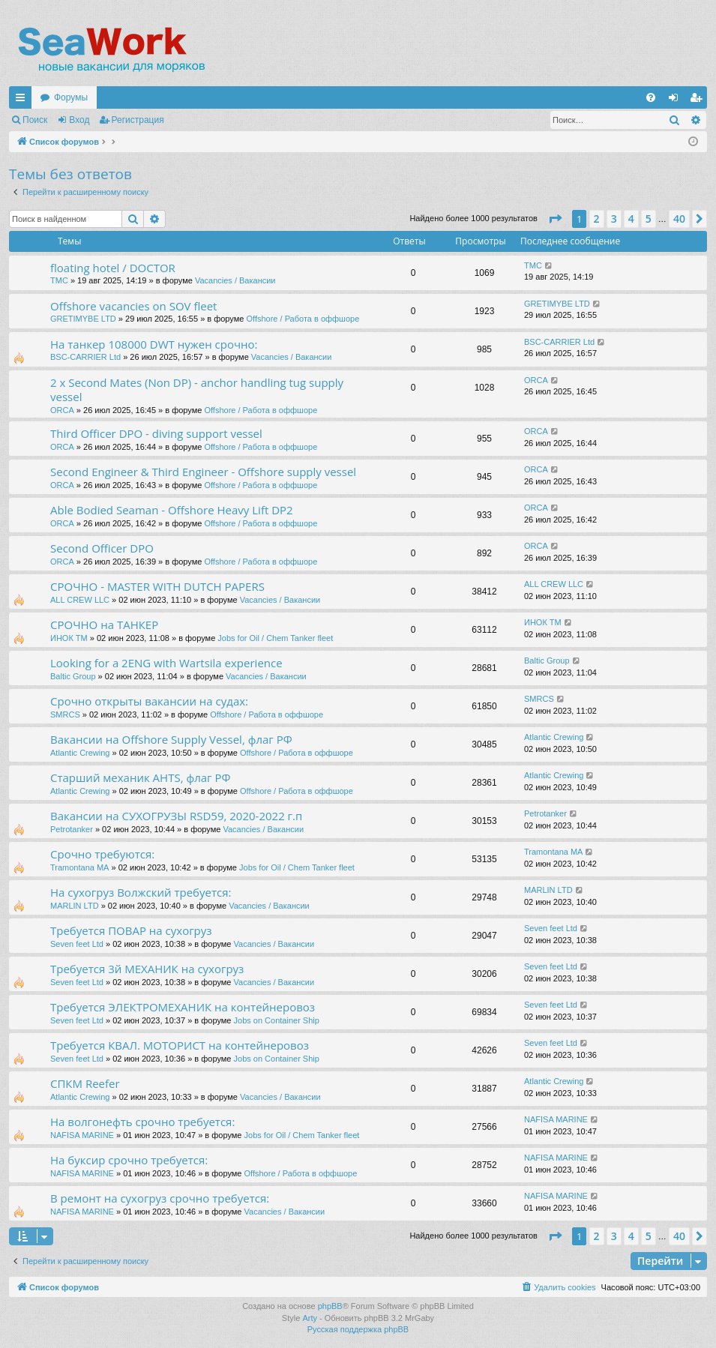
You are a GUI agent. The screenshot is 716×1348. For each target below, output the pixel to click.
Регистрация (138, 120)
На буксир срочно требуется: (129, 1159)
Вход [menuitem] (677, 100)
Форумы (71, 97)
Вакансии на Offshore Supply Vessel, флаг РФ (171, 739)
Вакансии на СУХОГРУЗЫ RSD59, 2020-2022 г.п (176, 815)
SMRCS (65, 714)
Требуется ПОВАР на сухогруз (131, 930)
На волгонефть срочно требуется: (142, 1121)
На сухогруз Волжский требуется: (140, 892)
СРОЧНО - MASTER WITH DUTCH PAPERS (157, 586)
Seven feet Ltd (76, 943)
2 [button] (597, 218)
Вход (79, 120)
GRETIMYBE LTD (83, 318)
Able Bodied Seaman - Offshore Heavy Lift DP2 (171, 509)
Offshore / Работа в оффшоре (302, 318)
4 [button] (631, 218)
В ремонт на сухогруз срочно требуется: (159, 1198)
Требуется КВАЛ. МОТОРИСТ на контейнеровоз (179, 1045)
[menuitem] (651, 97)
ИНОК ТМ (69, 638)
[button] (555, 219)
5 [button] (649, 218)
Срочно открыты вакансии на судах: (149, 700)
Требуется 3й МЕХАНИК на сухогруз (147, 968)
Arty (309, 1318)
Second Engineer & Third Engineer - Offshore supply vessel (203, 471)
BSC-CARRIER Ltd (85, 356)
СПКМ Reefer (85, 1083)
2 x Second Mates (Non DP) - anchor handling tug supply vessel (196, 389)
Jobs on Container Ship (276, 1020)
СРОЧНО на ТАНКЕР (104, 624)
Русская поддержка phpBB (358, 1329)
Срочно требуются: (102, 853)
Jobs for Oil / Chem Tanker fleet (275, 638)
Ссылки (23, 100)
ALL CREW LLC (79, 599)
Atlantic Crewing (79, 752)
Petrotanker (71, 829)
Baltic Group (73, 676)
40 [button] (679, 218)
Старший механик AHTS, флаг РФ (140, 777)
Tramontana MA (79, 867)
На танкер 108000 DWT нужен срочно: (153, 344)
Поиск (34, 120)
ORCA (62, 410)
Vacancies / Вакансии (235, 280)
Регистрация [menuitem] (699, 100)
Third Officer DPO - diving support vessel (156, 433)
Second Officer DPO (102, 548)
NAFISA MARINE (82, 1135)
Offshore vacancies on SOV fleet (133, 305)
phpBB (330, 1306)
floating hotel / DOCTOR (112, 267)
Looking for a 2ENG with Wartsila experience (166, 662)
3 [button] (614, 218)
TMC (59, 280)
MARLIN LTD (74, 905)
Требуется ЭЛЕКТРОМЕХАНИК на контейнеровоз (182, 1006)
